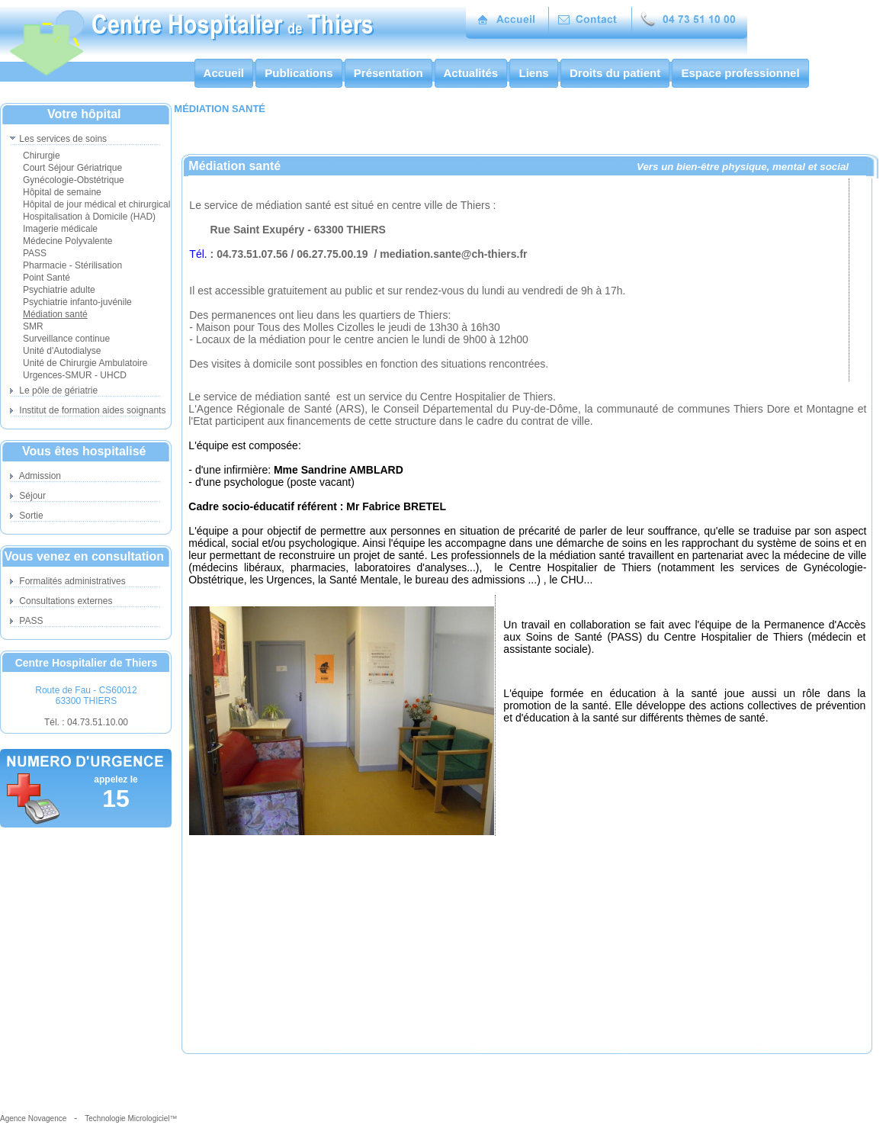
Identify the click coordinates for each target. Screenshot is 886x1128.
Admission (35, 476)
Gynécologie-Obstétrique (73, 180)
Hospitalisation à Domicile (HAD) (89, 216)
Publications (299, 72)
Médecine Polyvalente (67, 241)
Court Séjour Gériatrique (72, 167)
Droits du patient (615, 72)
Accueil (224, 72)
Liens (533, 72)
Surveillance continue (66, 338)
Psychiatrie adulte (59, 289)
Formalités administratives (68, 581)
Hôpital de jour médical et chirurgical (96, 204)
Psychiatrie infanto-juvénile (77, 302)
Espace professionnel (740, 72)
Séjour (28, 495)
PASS (35, 253)
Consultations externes (61, 601)
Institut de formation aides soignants (87, 410)
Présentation (388, 72)
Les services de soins (58, 138)
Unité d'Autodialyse (62, 350)
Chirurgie (41, 155)
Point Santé (46, 277)
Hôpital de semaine (62, 192)
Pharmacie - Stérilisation (72, 265)
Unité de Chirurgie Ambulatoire (85, 363)
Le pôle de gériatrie (54, 390)
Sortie (26, 515)
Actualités (471, 72)
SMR (33, 326)
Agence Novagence (33, 1118)
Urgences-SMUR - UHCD (75, 375)
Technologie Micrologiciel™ (131, 1118)
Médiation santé (55, 314)
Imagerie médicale (60, 228)
